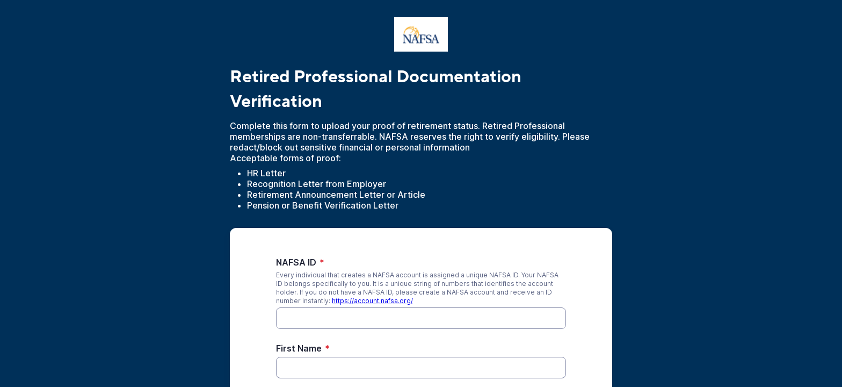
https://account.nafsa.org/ (372, 301)
